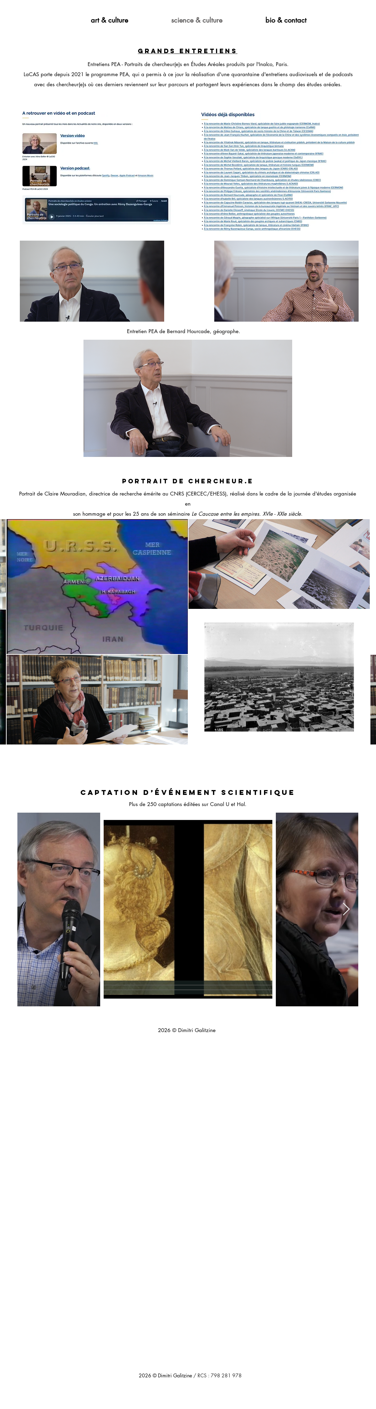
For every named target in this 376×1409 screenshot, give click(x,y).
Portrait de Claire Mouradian (52, 493)
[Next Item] (346, 909)
